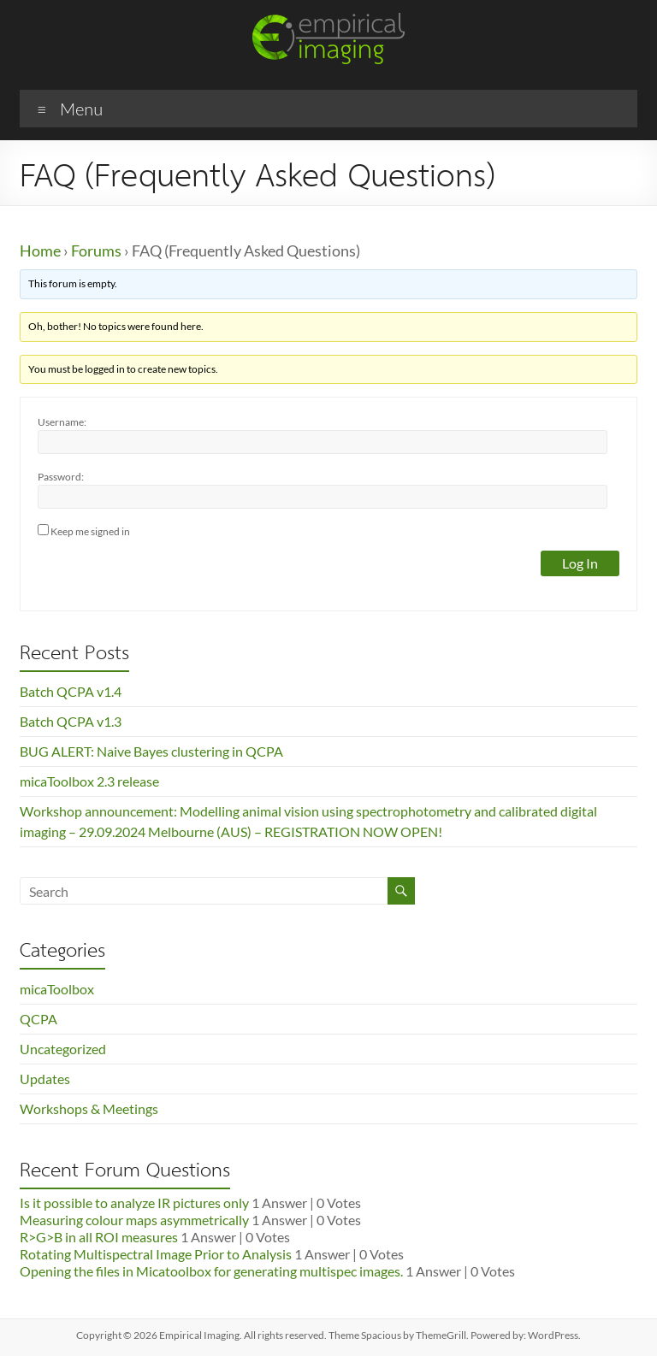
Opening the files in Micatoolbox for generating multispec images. (211, 1271)
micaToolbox (57, 989)
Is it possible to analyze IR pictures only (134, 1202)
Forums (96, 250)
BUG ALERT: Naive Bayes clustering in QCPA (151, 751)
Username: (62, 422)
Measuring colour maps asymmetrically (134, 1220)
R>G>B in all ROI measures (99, 1237)
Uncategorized (63, 1049)
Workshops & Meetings (89, 1108)
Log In (580, 563)
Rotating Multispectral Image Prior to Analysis (156, 1254)
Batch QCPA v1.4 (70, 691)
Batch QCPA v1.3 (70, 721)
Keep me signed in (90, 531)
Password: (61, 476)
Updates (45, 1078)
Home (40, 250)
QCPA (38, 1019)
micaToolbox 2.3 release (89, 781)
